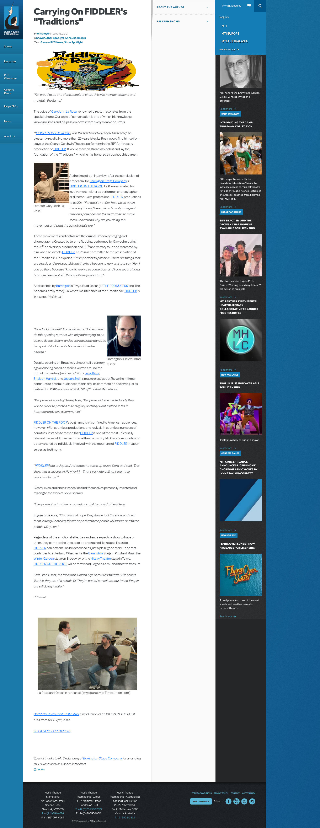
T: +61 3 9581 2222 (125, 817)
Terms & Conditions (202, 793)
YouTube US (244, 801)
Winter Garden (44, 559)
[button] (248, 6)
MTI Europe (230, 33)
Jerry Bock (92, 373)
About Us (9, 136)
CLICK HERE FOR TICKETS (52, 730)
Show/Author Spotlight (50, 37)
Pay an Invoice (227, 49)
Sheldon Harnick (45, 379)
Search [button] (260, 6)
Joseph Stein (72, 379)
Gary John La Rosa (64, 111)
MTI (224, 26)
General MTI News (52, 42)
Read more (228, 108)
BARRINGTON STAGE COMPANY (56, 713)
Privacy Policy (221, 793)
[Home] (11, 19)
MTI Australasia (235, 41)
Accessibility (248, 793)
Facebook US (228, 801)
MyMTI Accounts (231, 5)
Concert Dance (9, 91)
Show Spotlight (73, 42)
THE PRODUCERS (115, 286)
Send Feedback (201, 801)
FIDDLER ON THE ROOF (53, 132)
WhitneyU (43, 33)
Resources (10, 61)
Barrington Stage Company (108, 181)
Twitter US (236, 801)
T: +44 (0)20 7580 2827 (88, 809)
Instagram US (252, 801)
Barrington (63, 286)
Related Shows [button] (168, 21)
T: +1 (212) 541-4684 (53, 813)
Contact (235, 793)
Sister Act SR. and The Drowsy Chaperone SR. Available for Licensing (237, 224)
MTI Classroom (10, 76)
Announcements (75, 37)
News (7, 121)
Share (41, 769)
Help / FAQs (11, 106)
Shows (8, 46)
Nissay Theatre (101, 559)
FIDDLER (59, 149)
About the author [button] (171, 7)
